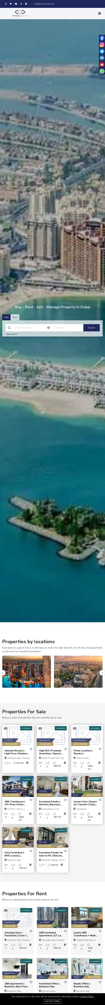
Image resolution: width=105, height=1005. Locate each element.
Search (91, 327)
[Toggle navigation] (99, 13)
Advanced (11, 334)
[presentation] (2, 672)
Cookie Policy (87, 996)
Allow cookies (53, 1001)
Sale (6, 317)
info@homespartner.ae (44, 4)
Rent (15, 317)
